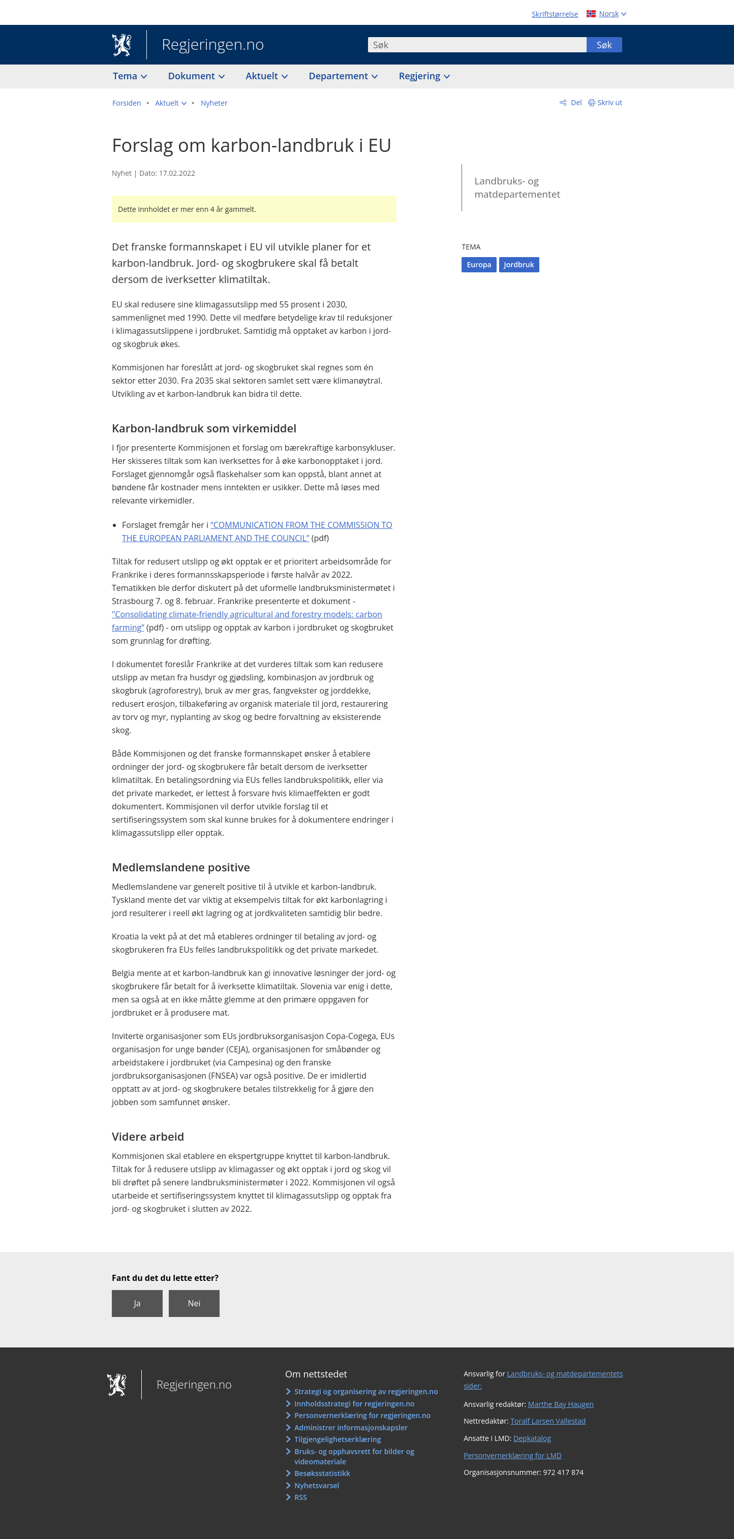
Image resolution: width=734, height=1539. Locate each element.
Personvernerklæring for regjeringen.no (362, 1415)
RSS (300, 1497)
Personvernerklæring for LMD (513, 1455)
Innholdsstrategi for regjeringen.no (354, 1403)
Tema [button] (126, 76)
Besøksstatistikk (322, 1473)
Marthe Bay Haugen (561, 1404)
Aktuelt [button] (263, 76)
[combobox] (477, 44)
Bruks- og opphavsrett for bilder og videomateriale (354, 1456)
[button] (171, 103)
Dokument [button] (193, 76)
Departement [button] (340, 76)
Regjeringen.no (205, 45)
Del (575, 102)
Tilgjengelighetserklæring (337, 1439)
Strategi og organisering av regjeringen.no (366, 1391)
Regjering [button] (421, 76)
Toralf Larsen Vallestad (548, 1421)
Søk (604, 45)
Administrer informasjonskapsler (351, 1427)
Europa (479, 264)
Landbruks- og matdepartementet (517, 187)
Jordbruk (519, 264)
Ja (137, 1303)
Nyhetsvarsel (316, 1485)
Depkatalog (532, 1438)
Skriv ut (610, 102)
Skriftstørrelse (555, 14)
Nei (194, 1303)
